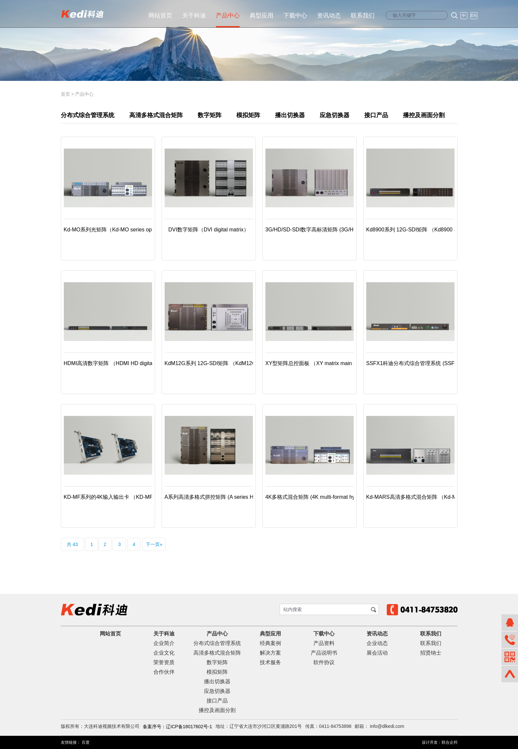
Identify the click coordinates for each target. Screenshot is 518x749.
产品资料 (324, 643)
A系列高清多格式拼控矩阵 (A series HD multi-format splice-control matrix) (251, 497)
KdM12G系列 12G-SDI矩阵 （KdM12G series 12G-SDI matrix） (240, 363)
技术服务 (270, 662)
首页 (65, 94)
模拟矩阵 (248, 115)
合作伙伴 (164, 672)
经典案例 (270, 643)
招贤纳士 (430, 653)
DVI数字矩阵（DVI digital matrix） (208, 229)
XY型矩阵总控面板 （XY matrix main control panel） (327, 363)
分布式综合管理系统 (87, 115)
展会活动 (377, 653)
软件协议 (324, 662)
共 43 (72, 544)
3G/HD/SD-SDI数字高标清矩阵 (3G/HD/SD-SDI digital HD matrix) (342, 229)
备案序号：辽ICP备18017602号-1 (177, 726)
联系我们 (363, 15)
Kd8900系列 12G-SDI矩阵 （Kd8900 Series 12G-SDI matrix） (439, 229)
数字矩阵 (209, 115)
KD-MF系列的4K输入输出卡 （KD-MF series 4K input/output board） (145, 497)
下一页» (154, 544)
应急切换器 (334, 115)
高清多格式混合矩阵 (156, 115)
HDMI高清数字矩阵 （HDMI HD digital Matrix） (119, 363)
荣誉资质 (164, 662)
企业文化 (164, 653)
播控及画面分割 (424, 115)
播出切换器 (290, 115)
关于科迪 (194, 15)
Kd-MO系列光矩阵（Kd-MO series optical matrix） (123, 229)
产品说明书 (324, 653)
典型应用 (261, 15)
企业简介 (164, 643)
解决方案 (270, 653)
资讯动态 (329, 15)
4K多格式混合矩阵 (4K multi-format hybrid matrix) (323, 497)
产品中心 (228, 15)
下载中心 (295, 15)
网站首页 (160, 15)
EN (474, 15)
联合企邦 (450, 742)
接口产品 (376, 115)
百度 (86, 742)
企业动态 (377, 643)
